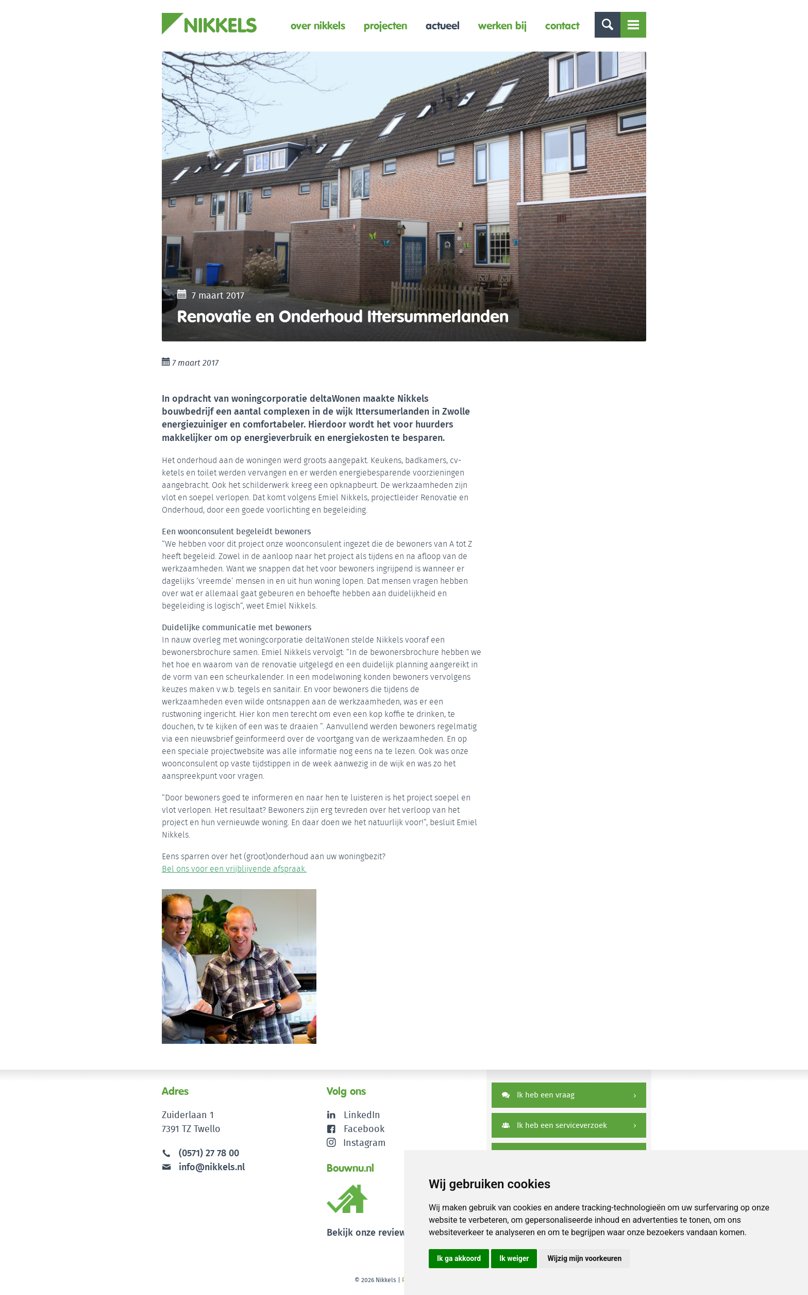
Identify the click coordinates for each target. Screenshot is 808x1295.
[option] (404, 196)
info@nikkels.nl (203, 1166)
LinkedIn (362, 1114)
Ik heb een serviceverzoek (554, 1125)
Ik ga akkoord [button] (459, 1258)
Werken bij (502, 25)
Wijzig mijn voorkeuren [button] (584, 1258)
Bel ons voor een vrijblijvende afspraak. (234, 869)
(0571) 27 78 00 (209, 1152)
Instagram (356, 1142)
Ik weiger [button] (514, 1258)
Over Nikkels (318, 25)
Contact (562, 25)
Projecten (385, 25)
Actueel (443, 25)
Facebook (364, 1128)
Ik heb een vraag (538, 1094)
